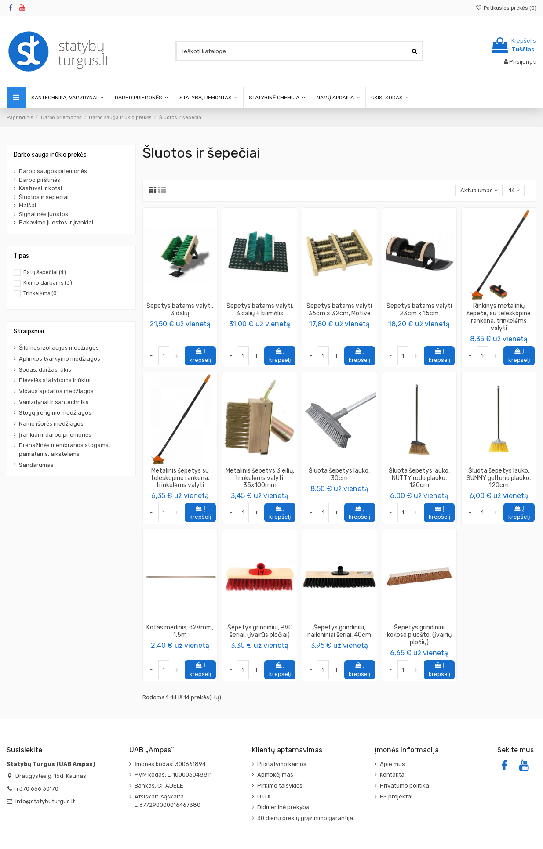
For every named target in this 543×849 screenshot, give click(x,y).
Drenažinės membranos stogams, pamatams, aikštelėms (64, 449)
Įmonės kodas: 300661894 (170, 764)
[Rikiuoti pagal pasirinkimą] (479, 191)
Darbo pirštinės (39, 180)
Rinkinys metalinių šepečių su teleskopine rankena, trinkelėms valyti (498, 317)
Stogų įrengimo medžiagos (55, 412)
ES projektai (396, 796)
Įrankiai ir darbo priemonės (55, 434)
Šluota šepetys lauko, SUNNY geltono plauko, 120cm (498, 478)
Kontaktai (393, 774)
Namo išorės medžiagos (51, 423)
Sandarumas (36, 465)
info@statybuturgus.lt (45, 801)
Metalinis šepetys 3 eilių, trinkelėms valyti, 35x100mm (260, 478)
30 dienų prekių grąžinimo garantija (305, 818)
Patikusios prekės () (506, 8)
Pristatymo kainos (281, 764)
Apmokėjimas (275, 774)
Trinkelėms (41, 293)
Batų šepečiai (44, 272)
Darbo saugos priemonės (53, 171)
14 (514, 190)
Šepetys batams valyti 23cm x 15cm (419, 309)
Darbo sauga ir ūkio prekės (50, 155)
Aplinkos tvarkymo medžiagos (59, 358)
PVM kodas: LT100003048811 (173, 774)
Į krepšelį (200, 355)
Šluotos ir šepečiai (44, 197)
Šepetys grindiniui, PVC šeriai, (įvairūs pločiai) (259, 631)
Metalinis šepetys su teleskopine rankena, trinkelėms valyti (180, 478)
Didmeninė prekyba (283, 807)
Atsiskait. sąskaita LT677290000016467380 (167, 801)
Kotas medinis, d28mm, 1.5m (179, 631)
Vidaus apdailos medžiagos (56, 391)
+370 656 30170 (36, 788)
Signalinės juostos (43, 214)
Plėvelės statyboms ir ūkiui (55, 380)
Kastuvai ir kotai (40, 188)
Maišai (27, 205)
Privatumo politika (404, 785)
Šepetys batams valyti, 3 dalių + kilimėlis (259, 309)
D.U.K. (264, 796)
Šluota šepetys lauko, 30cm (339, 474)
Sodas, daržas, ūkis (45, 369)
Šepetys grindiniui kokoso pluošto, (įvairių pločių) (419, 635)
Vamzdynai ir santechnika (54, 402)
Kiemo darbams (47, 283)
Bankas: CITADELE (159, 785)
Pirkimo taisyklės (279, 785)
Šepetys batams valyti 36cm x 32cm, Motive (339, 309)
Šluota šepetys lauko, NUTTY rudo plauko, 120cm (419, 478)
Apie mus (392, 764)
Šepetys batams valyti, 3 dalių (179, 309)
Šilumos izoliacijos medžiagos (59, 347)
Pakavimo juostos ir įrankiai (56, 222)
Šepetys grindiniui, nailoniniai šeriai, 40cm (339, 631)
